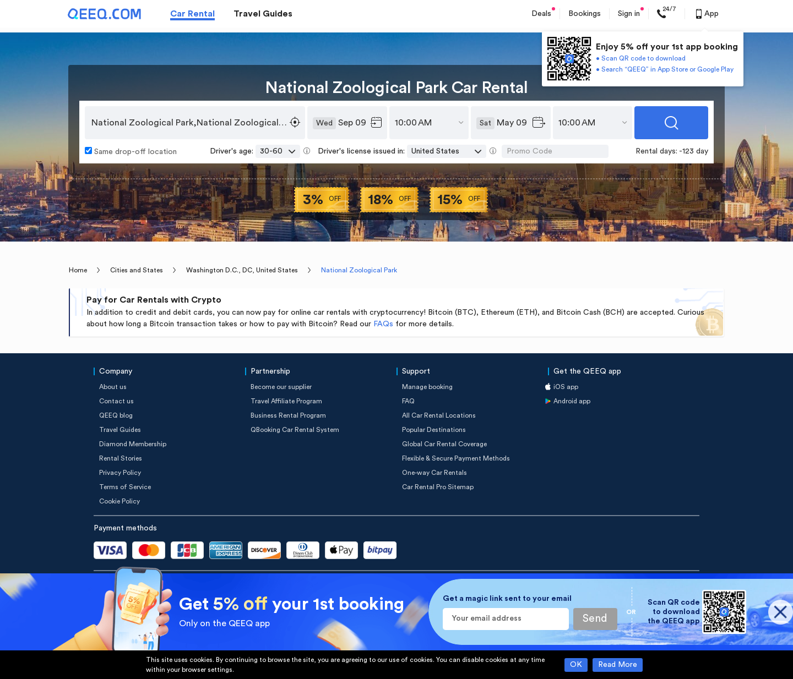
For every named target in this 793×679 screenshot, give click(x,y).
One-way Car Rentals (434, 472)
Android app (571, 401)
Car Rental (192, 13)
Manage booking (427, 387)
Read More (617, 665)
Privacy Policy (120, 472)
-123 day (693, 151)
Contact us (116, 401)
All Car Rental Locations (439, 415)
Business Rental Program (288, 415)
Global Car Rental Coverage (444, 444)
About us (113, 387)
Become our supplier (281, 387)
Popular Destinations (434, 429)
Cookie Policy (119, 501)
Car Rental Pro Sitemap (438, 487)
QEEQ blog (116, 415)
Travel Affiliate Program (286, 401)
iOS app (565, 387)
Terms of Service (125, 487)
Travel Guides (262, 13)
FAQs (383, 324)
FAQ (408, 401)
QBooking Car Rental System (295, 429)
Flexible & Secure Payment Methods (456, 458)
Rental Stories (120, 458)
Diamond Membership (132, 444)
